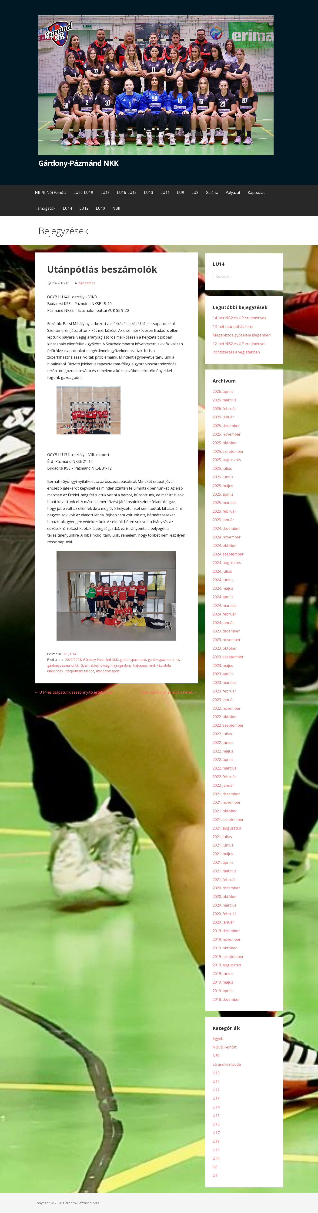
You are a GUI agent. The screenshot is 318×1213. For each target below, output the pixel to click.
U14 (73, 654)
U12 (216, 1089)
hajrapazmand (144, 665)
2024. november (227, 537)
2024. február (224, 614)
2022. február (224, 776)
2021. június (223, 845)
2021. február (224, 879)
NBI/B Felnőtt (225, 1047)
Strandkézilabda (227, 1064)
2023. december (226, 631)
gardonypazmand (133, 659)
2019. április (223, 990)
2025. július (222, 468)
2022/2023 (73, 659)
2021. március (224, 871)
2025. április (223, 494)
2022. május (223, 751)
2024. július (222, 571)
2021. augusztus (227, 828)
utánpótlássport (107, 671)
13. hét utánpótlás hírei (233, 326)
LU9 (180, 192)
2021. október (225, 810)
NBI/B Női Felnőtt (50, 192)
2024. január (223, 622)
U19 (216, 1150)
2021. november (227, 802)
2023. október (225, 648)
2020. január (223, 922)
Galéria (212, 192)
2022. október (225, 716)
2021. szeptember (228, 819)
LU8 (194, 192)
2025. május (223, 485)
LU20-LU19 (83, 192)
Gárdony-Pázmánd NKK (78, 163)
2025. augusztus (227, 459)
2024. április (223, 596)
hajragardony (121, 665)
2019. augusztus (227, 965)
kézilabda (164, 665)
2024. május (223, 588)
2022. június (223, 742)
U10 (216, 1072)
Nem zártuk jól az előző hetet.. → (169, 692)
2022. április (223, 759)
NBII (116, 208)
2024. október (225, 545)
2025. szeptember (228, 451)
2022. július (222, 733)
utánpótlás (55, 671)
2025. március (224, 502)
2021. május (223, 853)
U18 (216, 1141)
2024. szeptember (228, 554)
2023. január (223, 699)
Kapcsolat (256, 192)
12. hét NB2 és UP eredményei (239, 343)
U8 (215, 1166)
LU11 (165, 192)
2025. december (226, 425)
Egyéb (218, 1038)
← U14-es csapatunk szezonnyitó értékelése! (74, 692)
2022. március (224, 768)
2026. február (224, 408)
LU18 (105, 192)
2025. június (223, 477)
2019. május (223, 982)
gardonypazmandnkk (63, 665)
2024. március (224, 605)
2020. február (224, 913)
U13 (65, 654)
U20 (216, 1158)
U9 (215, 1175)
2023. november (227, 639)
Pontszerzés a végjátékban (236, 352)
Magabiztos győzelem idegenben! (242, 335)
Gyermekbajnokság (95, 665)
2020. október (225, 896)
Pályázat (233, 192)
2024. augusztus (227, 562)
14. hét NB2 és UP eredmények (239, 317)
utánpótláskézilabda (79, 671)
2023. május (223, 665)
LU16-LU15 (127, 192)
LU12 (83, 208)
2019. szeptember (228, 956)
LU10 (100, 208)
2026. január (223, 417)
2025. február (224, 511)
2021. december (226, 793)
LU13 (148, 192)
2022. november (227, 708)
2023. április (223, 673)
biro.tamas (86, 283)
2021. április (223, 862)
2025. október (225, 442)
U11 (216, 1081)
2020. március (224, 905)
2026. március (224, 400)
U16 (216, 1124)
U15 (216, 1115)
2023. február (224, 691)
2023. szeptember (228, 656)
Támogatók (45, 208)
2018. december (226, 999)
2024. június (223, 579)
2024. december (226, 528)
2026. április (223, 391)
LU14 (67, 208)
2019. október (225, 948)
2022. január (223, 785)
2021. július (222, 836)
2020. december (226, 887)
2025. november (227, 434)
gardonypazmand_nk (163, 659)
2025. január (223, 519)
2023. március (224, 682)
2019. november (227, 939)
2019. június (223, 973)
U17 (216, 1132)
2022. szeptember (228, 725)
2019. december (226, 930)
